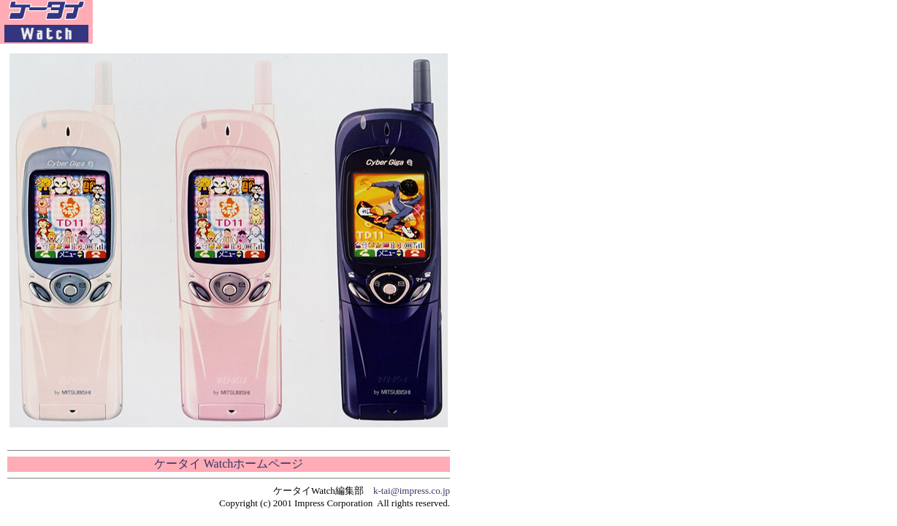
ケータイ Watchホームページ (228, 463)
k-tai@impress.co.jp (411, 490)
